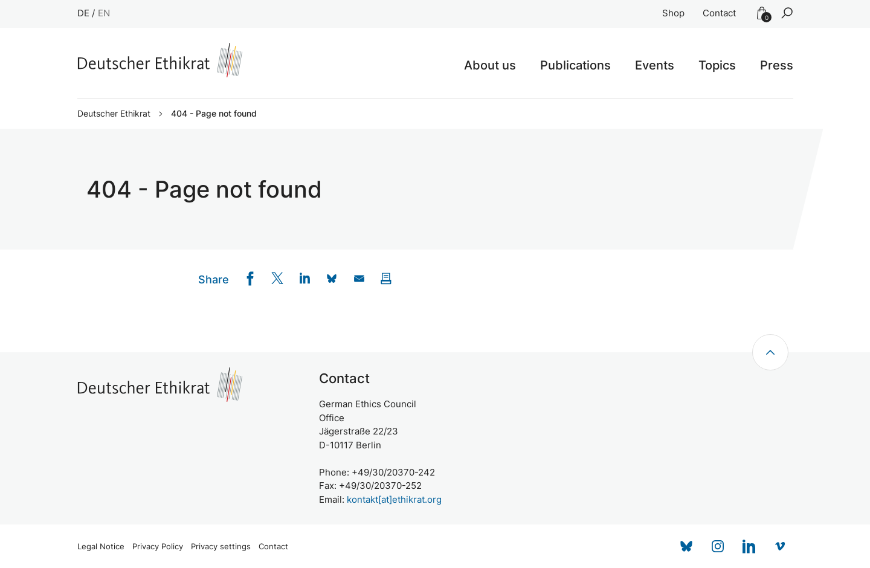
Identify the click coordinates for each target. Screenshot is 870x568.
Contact (719, 13)
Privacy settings (221, 546)
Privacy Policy (157, 546)
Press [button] (776, 65)
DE (83, 13)
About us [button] (490, 65)
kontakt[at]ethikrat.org (394, 499)
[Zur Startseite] (159, 60)
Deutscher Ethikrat (113, 113)
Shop (673, 13)
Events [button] (654, 65)
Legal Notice (100, 546)
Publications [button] (575, 65)
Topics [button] (717, 65)
